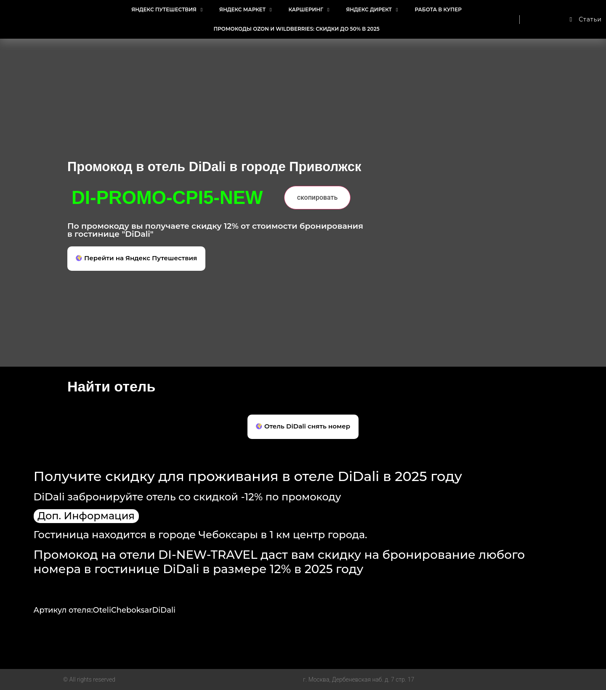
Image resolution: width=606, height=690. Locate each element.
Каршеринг (308, 9)
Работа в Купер (438, 9)
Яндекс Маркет (245, 9)
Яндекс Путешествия (166, 9)
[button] (136, 258)
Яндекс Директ (372, 9)
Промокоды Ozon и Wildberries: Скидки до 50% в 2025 (296, 29)
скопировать (317, 197)
